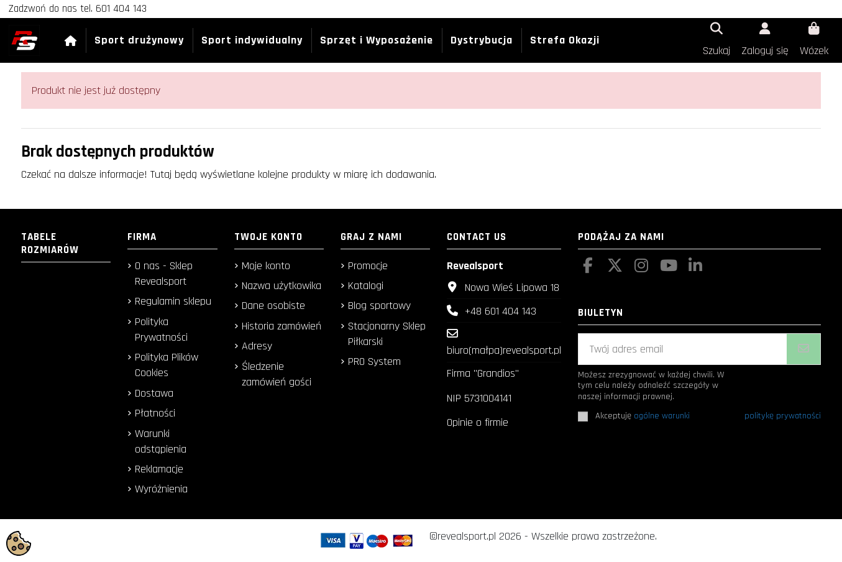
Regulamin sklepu (173, 301)
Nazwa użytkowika (281, 286)
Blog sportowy (379, 305)
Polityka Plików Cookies (166, 365)
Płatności (155, 413)
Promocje (368, 266)
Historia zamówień (281, 326)
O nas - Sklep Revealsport (164, 273)
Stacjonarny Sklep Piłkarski (387, 334)
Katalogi (365, 286)
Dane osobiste (273, 305)
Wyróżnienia (161, 489)
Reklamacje (159, 469)
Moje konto (266, 266)
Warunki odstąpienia (160, 441)
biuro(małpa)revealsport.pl (504, 350)
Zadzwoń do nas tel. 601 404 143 (78, 9)
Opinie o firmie (477, 422)
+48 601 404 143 (500, 311)
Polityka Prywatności (161, 329)
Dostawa (154, 393)
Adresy (257, 346)
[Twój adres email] (683, 349)
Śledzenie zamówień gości (276, 374)
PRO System (374, 361)
